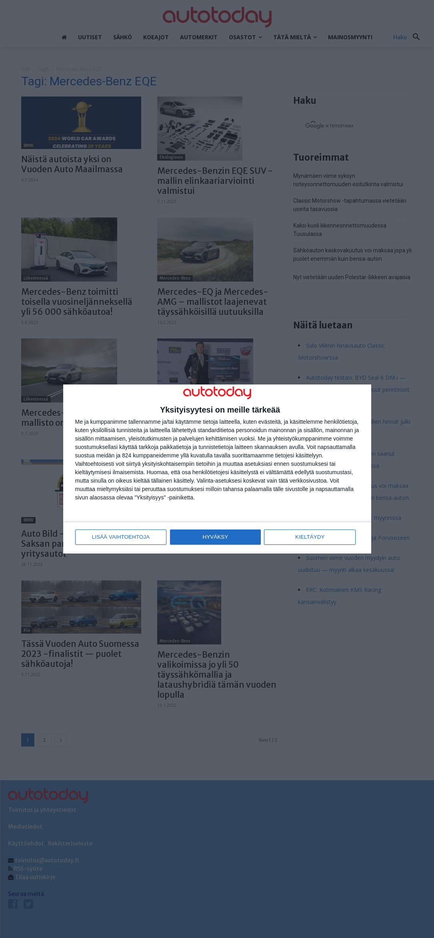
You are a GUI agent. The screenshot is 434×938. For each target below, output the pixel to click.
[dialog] (217, 469)
